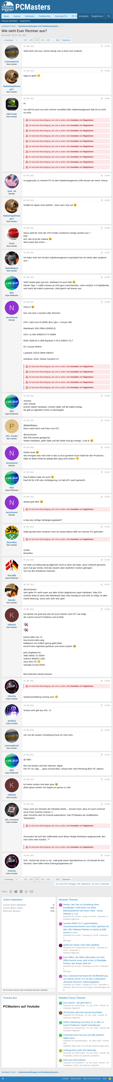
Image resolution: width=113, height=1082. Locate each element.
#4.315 (107, 527)
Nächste (65, 40)
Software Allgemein (71, 919)
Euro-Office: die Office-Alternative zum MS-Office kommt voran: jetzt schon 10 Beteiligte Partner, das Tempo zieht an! (84, 960)
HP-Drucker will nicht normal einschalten (82, 1012)
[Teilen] (102, 46)
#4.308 (107, 277)
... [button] (20, 40)
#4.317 (107, 584)
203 (57, 40)
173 (36, 40)
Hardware (29, 16)
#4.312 (107, 447)
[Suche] (109, 16)
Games (17, 16)
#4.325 (107, 855)
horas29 (7, 35)
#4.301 (107, 46)
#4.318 (107, 609)
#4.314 (107, 497)
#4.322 (107, 755)
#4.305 (107, 200)
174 (42, 40)
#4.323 (107, 779)
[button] (3, 1078)
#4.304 (107, 176)
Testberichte (45, 16)
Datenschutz (76, 1078)
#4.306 (107, 228)
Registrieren (25, 21)
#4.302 (107, 71)
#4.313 (107, 472)
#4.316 (107, 560)
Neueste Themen (68, 899)
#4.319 (107, 681)
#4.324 (107, 804)
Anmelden (74, 120)
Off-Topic (67, 941)
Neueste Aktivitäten (9, 21)
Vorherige (9, 40)
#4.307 (107, 253)
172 (31, 40)
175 (48, 40)
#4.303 (107, 98)
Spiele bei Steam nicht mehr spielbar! (81, 945)
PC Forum (77, 16)
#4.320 (107, 705)
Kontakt (65, 1078)
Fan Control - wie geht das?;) (77, 1002)
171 (25, 40)
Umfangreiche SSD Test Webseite (79, 1050)
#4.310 (107, 396)
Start (105, 1078)
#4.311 (107, 420)
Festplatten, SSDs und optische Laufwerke (81, 1056)
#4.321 (107, 730)
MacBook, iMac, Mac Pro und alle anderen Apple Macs (86, 1046)
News (6, 16)
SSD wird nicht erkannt (74, 1060)
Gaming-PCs (61, 16)
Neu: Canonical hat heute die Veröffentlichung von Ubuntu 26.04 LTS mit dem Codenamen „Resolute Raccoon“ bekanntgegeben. (85, 978)
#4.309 (107, 302)
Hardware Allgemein (71, 1008)
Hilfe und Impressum (91, 1078)
